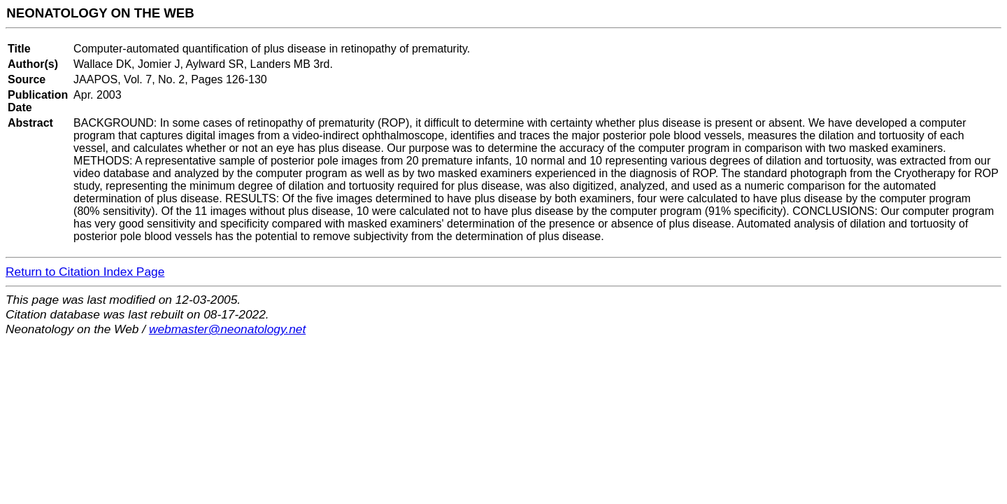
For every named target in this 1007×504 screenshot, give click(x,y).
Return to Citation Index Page (85, 272)
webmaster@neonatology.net (227, 329)
